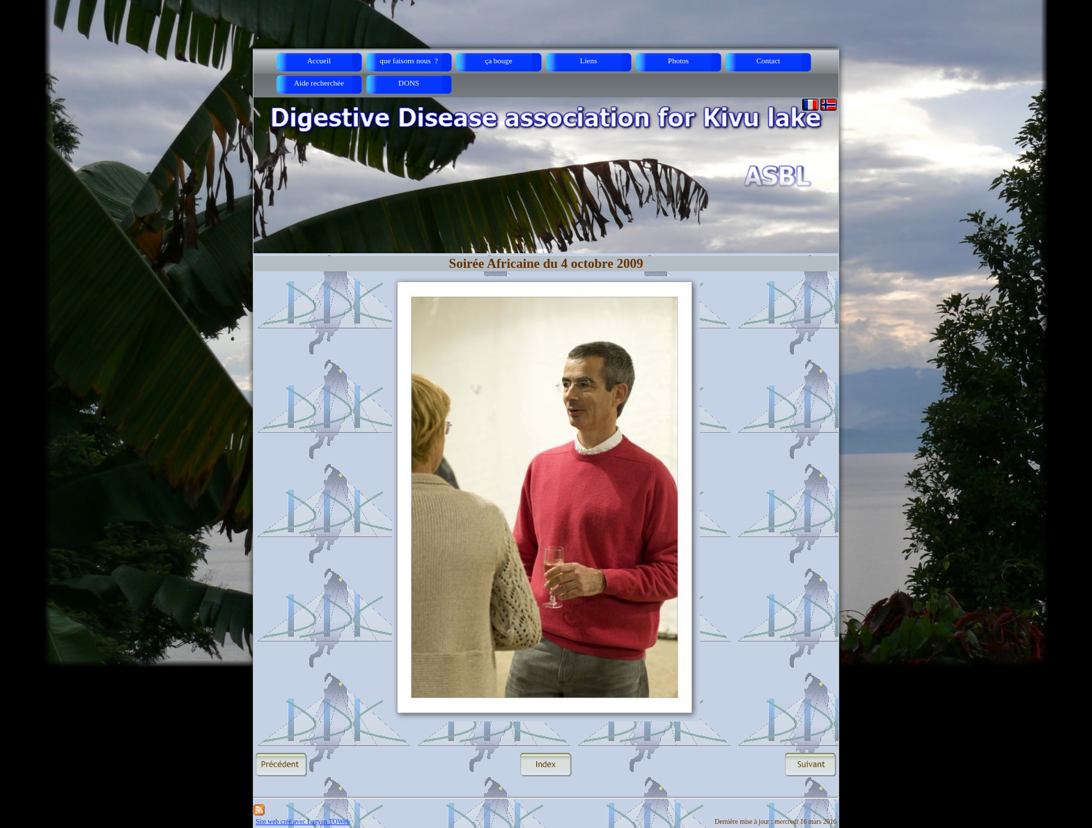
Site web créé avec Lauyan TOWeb (303, 821)
